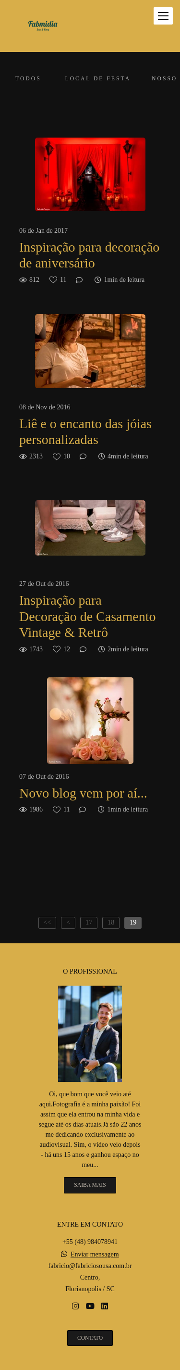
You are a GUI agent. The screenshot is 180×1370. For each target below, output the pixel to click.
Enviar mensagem (95, 1254)
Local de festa (98, 79)
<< (47, 922)
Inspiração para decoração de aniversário (89, 255)
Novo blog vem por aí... (83, 793)
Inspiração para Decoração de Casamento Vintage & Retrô (87, 616)
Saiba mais (90, 1185)
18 (111, 922)
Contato (90, 1338)
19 (133, 922)
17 (88, 922)
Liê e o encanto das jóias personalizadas (85, 431)
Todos (28, 79)
